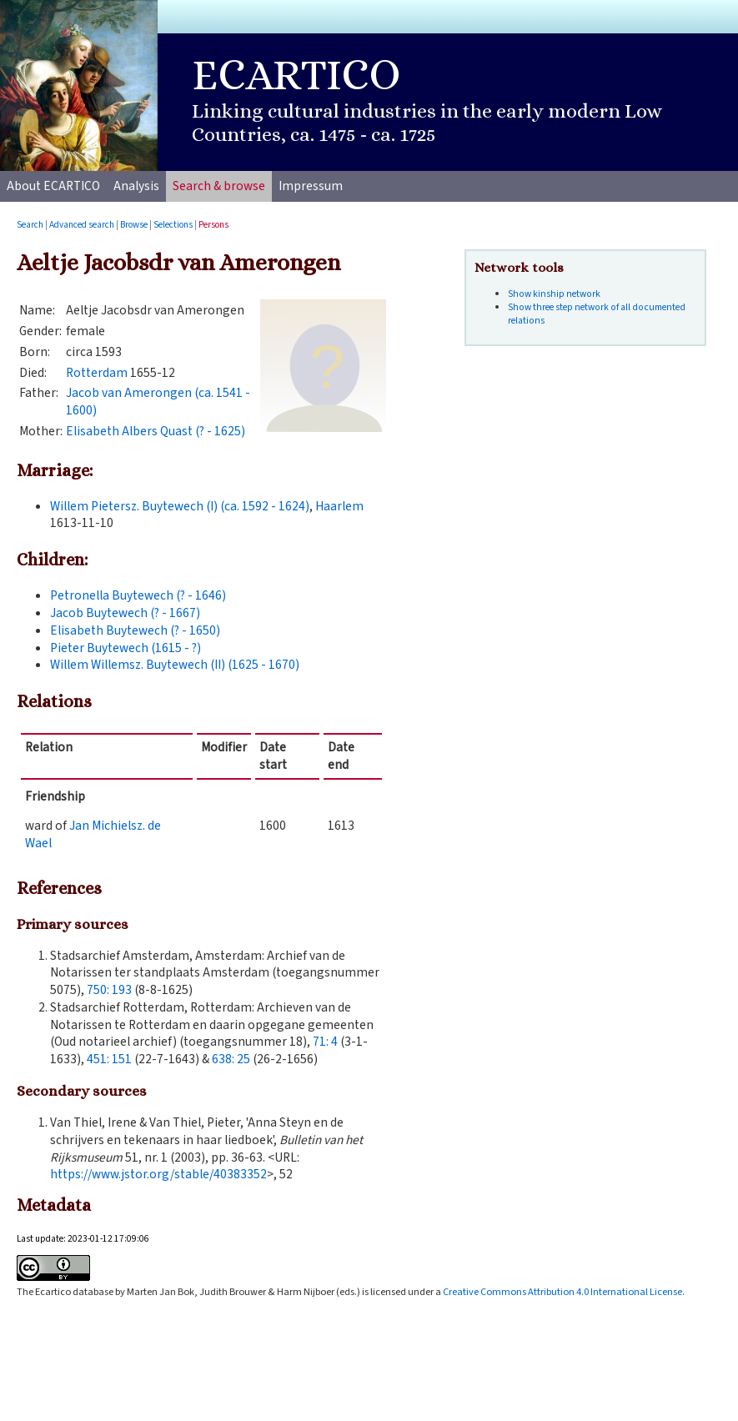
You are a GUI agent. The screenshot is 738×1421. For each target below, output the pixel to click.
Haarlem (339, 506)
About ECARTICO (53, 186)
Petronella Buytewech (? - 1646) (138, 595)
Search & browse (219, 186)
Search (30, 224)
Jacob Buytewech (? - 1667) (125, 613)
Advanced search (81, 224)
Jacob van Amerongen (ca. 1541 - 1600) (158, 401)
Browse (134, 224)
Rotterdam (97, 373)
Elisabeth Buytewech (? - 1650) (135, 630)
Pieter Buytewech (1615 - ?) (125, 648)
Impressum (311, 186)
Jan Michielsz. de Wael (93, 834)
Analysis (136, 186)
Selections (173, 224)
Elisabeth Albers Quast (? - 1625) (155, 431)
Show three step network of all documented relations (596, 314)
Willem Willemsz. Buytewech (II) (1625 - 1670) (174, 664)
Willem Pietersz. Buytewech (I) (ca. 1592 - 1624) (179, 506)
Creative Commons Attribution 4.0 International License (562, 1291)
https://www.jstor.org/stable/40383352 (158, 1174)
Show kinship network (554, 294)
